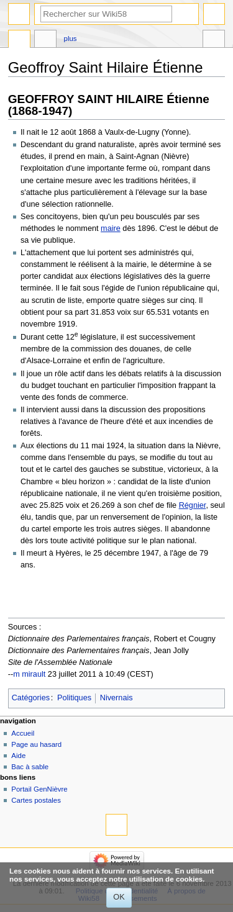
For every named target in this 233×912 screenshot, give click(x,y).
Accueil (22, 733)
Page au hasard (36, 744)
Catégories (31, 697)
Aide (18, 755)
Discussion (45, 40)
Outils (213, 40)
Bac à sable (29, 766)
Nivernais (116, 697)
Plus (70, 38)
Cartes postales (36, 800)
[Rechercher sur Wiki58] (106, 14)
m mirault (29, 674)
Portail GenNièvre (39, 789)
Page (19, 40)
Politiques (74, 697)
